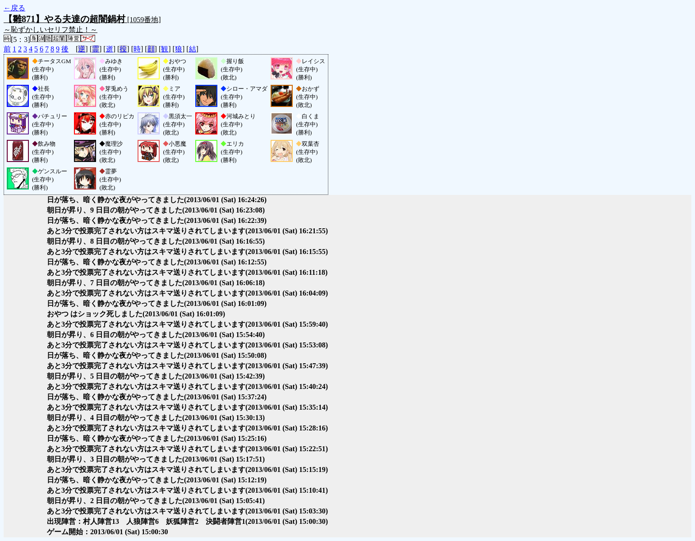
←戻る (14, 8)
